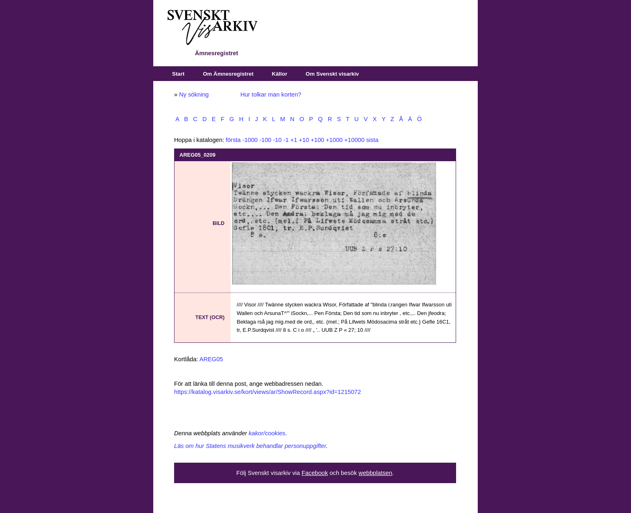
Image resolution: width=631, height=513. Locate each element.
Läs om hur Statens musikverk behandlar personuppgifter (250, 446)
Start (178, 74)
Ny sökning (194, 94)
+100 (317, 140)
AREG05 (211, 359)
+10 (304, 140)
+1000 (334, 140)
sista (372, 140)
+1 (293, 140)
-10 (277, 140)
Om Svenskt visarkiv (332, 74)
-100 (265, 140)
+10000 (355, 140)
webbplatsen (375, 473)
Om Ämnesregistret (228, 74)
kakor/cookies (267, 433)
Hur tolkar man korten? (270, 94)
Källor (279, 74)
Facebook (315, 473)
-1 (286, 140)
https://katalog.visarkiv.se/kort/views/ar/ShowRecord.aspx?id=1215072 (267, 392)
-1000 (250, 140)
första (233, 140)
